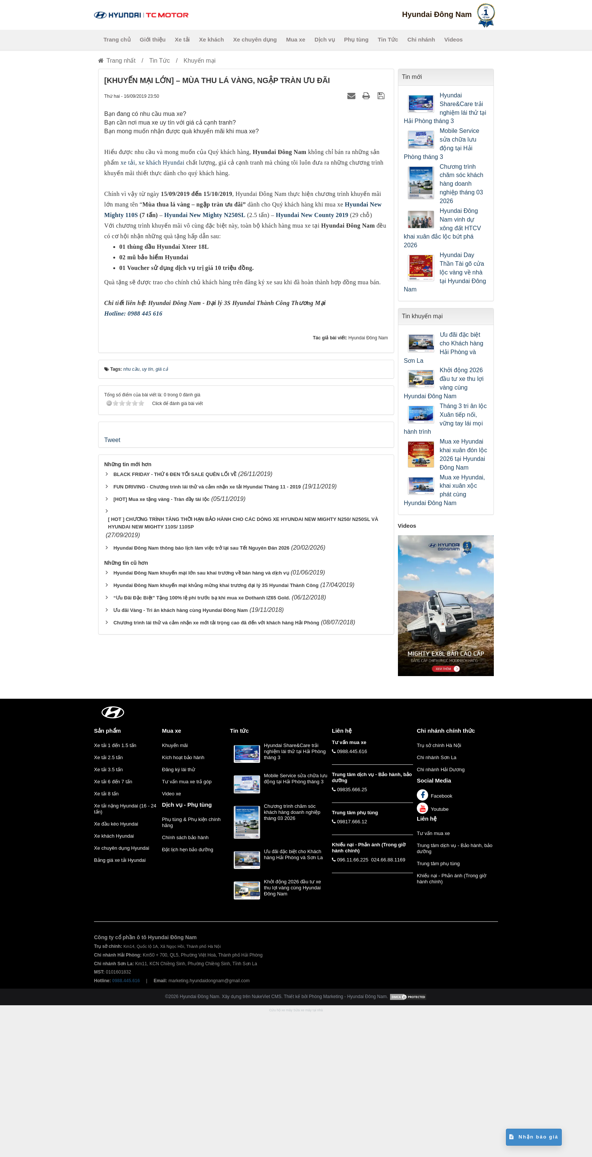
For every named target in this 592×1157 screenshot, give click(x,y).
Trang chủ (117, 39)
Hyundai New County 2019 (312, 215)
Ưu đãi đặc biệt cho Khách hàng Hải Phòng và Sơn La (444, 347)
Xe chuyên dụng (255, 39)
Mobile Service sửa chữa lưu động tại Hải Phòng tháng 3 (441, 144)
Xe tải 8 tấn (106, 936)
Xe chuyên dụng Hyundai (121, 991)
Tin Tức (388, 39)
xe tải (127, 162)
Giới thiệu (153, 39)
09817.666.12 (352, 964)
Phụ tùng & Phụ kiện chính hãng (191, 965)
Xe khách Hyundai (114, 978)
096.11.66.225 (352, 1002)
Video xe (171, 936)
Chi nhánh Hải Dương (441, 912)
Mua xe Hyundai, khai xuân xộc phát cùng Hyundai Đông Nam (444, 490)
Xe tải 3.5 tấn (108, 912)
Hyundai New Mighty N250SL (204, 215)
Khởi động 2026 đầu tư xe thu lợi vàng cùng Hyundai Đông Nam (444, 383)
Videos (453, 39)
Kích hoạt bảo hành (183, 900)
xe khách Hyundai (162, 162)
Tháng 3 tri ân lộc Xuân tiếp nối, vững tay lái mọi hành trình (445, 419)
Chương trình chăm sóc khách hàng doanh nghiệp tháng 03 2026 (462, 183)
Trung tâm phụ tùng (438, 1006)
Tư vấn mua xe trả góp (186, 924)
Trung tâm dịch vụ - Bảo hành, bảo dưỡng (454, 991)
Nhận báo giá (533, 1137)
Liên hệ (426, 961)
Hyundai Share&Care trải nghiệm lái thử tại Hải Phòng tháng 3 (445, 108)
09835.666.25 (352, 932)
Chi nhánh (421, 39)
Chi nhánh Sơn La (436, 900)
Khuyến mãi (175, 888)
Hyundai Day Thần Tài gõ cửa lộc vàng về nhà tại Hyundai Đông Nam (445, 272)
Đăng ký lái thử (178, 912)
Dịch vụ (324, 39)
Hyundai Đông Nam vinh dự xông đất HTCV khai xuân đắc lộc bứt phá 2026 (442, 228)
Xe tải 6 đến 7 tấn (113, 924)
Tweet (112, 621)
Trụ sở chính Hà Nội (439, 888)
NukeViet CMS (266, 1139)
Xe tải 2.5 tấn (108, 900)
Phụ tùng (356, 39)
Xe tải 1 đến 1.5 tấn (115, 888)
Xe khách (211, 39)
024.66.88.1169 (388, 1002)
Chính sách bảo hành (185, 980)
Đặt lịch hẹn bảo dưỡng (187, 992)
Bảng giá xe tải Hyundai (120, 1003)
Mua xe (295, 39)
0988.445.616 (352, 894)
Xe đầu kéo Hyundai (116, 966)
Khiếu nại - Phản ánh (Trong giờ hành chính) (451, 1021)
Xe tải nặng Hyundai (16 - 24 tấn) (125, 951)
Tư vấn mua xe (433, 976)
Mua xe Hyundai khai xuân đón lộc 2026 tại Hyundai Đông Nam (463, 454)
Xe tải (182, 39)
